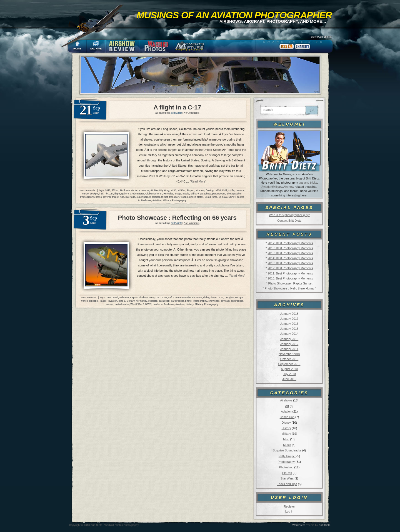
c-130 (218, 190)
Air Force (125, 190)
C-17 (224, 190)
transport (174, 197)
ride (122, 197)
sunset (109, 304)
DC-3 (220, 297)
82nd (115, 297)
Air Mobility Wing (159, 190)
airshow (200, 190)
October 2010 (289, 359)
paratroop (164, 300)
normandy (141, 300)
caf (170, 297)
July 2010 (289, 374)
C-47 (158, 297)
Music (287, 444)
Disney (286, 422)
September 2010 (289, 364)
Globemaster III (153, 193)
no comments (87, 190)
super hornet (143, 197)
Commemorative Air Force (187, 297)
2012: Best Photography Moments (290, 268)
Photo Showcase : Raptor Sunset (290, 283)
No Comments (191, 112)
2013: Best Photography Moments (290, 263)
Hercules (168, 193)
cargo (85, 193)
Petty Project (287, 456)
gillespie (94, 300)
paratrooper (218, 193)
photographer (233, 193)
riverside (130, 197)
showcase (213, 300)
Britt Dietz (324, 524)
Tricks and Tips (287, 484)
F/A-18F (109, 193)
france (84, 300)
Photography (286, 461)
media (185, 193)
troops (184, 197)
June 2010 (289, 379)
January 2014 (289, 333)
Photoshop (286, 467)
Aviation (266, 186)
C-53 (164, 297)
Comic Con (287, 417)
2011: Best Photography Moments (290, 273)
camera (240, 190)
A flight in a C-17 (177, 107)
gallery (125, 193)
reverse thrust (111, 197)
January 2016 (289, 323)
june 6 (122, 300)
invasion (112, 300)
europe (239, 297)
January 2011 (289, 349)
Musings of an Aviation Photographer (234, 15)
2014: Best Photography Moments (290, 258)
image (177, 193)
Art (287, 406)
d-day (206, 297)
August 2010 (289, 369)
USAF (231, 197)
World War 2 (137, 304)
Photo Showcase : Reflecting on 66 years (177, 217)
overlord (153, 300)
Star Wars (287, 478)
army (151, 297)
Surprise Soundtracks (287, 450)
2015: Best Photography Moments (290, 253)
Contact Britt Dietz (289, 220)
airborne (124, 297)
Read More (198, 181)
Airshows (286, 400)
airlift (173, 190)
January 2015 (289, 328)
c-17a (231, 190)
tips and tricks (308, 182)
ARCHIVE (96, 48)
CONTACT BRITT (321, 37)
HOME (77, 48)
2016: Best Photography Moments (290, 248)
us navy (223, 197)
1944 (108, 297)
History (286, 428)
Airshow (288, 186)
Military (277, 186)
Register (289, 506)
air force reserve (140, 190)
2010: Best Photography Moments (290, 278)
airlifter (182, 190)
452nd (115, 190)
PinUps (287, 472)
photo (188, 300)
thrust (164, 197)
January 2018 (289, 313)
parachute (205, 193)
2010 (108, 190)
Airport (190, 190)
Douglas (229, 297)
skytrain (225, 300)
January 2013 (289, 339)
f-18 (101, 193)
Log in (289, 511)
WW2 (148, 304)
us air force (211, 197)
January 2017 (289, 318)
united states (196, 197)
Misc (286, 439)
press (99, 197)
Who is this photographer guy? (289, 215)
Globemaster (137, 193)
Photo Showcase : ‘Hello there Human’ (290, 288)
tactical (156, 197)
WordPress (298, 524)
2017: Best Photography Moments (290, 243)
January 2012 (289, 344)
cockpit (94, 193)
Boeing (209, 190)
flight (117, 193)
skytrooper (237, 300)
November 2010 (289, 354)
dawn (213, 297)
